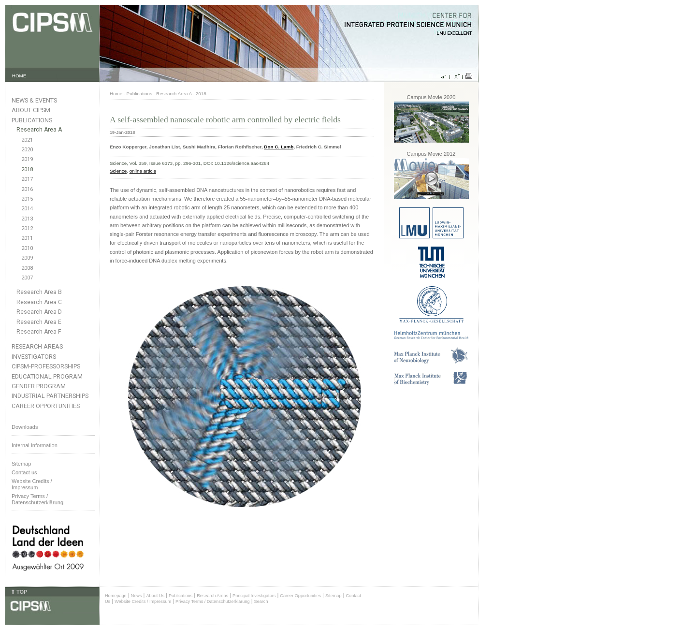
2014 (27, 208)
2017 (27, 179)
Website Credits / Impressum (143, 601)
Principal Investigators (254, 595)
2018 (27, 169)
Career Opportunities (46, 406)
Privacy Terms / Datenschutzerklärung (37, 499)
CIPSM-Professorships (46, 366)
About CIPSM (31, 110)
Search (261, 601)
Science (118, 171)
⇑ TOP (19, 592)
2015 (27, 199)
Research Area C (39, 302)
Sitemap (21, 464)
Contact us (24, 472)
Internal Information (35, 445)
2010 (27, 248)
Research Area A (39, 129)
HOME (19, 75)
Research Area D (39, 311)
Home (116, 93)
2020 (27, 150)
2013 (27, 219)
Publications (32, 120)
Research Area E (38, 322)
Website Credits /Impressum (32, 484)
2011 (27, 238)
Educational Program (47, 376)
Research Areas (37, 346)
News (136, 595)
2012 (27, 228)
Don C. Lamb (278, 146)
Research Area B (39, 292)
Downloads (25, 427)
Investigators (34, 356)
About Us (155, 595)
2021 (27, 140)
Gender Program (39, 386)
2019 (27, 159)
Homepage (116, 595)
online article (143, 171)
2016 (27, 189)
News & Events (34, 100)
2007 (27, 278)
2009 (27, 258)
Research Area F (38, 331)
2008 (27, 268)
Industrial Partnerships (50, 395)
